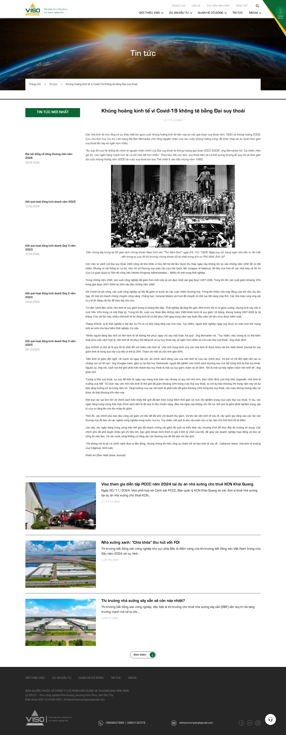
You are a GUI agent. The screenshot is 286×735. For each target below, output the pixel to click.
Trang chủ (178, 6)
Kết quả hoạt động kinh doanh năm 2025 (50, 202)
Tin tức (237, 13)
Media (253, 13)
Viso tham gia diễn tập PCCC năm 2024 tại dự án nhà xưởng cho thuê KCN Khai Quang (177, 485)
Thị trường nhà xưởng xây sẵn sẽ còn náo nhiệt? (143, 601)
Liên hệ (196, 6)
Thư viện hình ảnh (218, 6)
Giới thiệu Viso (149, 13)
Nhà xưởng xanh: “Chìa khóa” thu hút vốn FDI (140, 543)
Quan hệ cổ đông (210, 13)
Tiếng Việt (242, 6)
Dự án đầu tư (179, 13)
